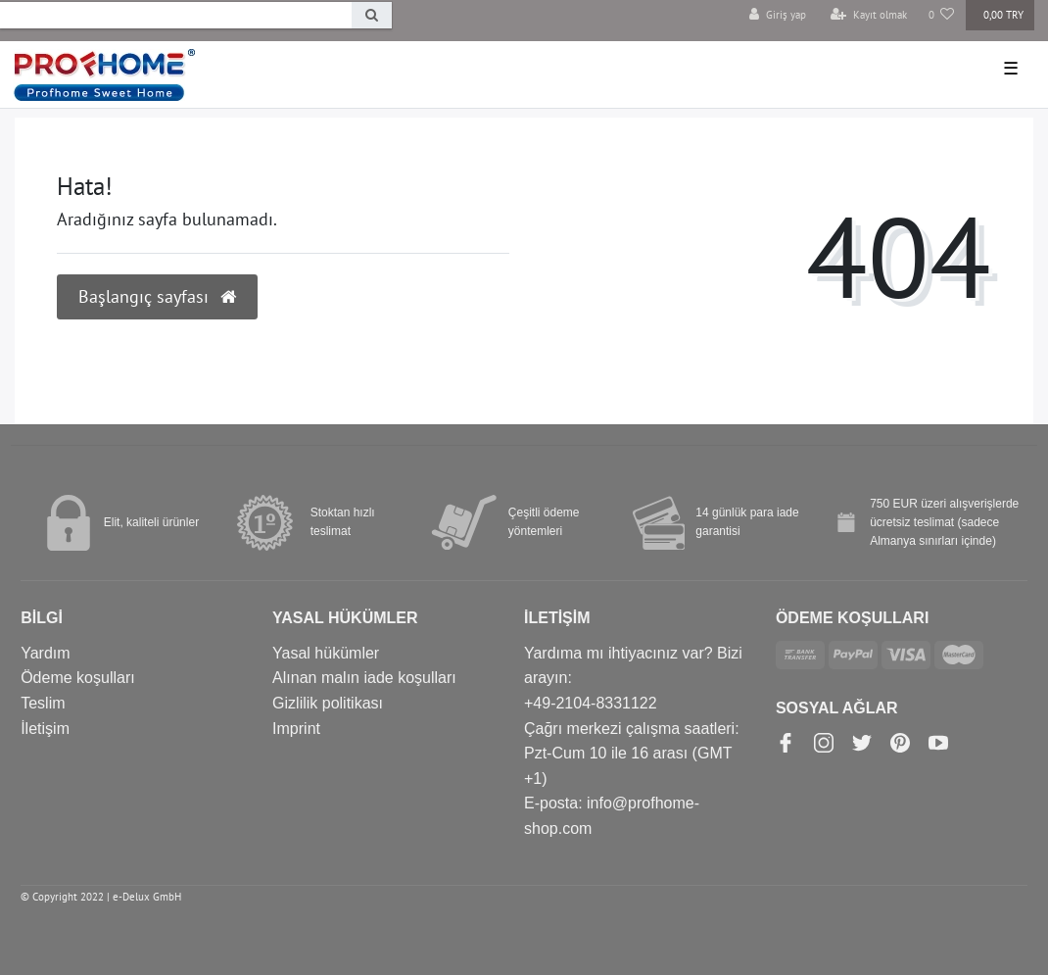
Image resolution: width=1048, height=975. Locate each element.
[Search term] (176, 15)
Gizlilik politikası (327, 703)
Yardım (45, 653)
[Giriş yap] (777, 15)
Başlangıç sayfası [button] (157, 296)
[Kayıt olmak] (869, 15)
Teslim (43, 703)
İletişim (45, 728)
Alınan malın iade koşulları (364, 677)
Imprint (296, 728)
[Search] (372, 15)
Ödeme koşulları (78, 677)
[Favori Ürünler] (942, 15)
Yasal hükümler (325, 653)
